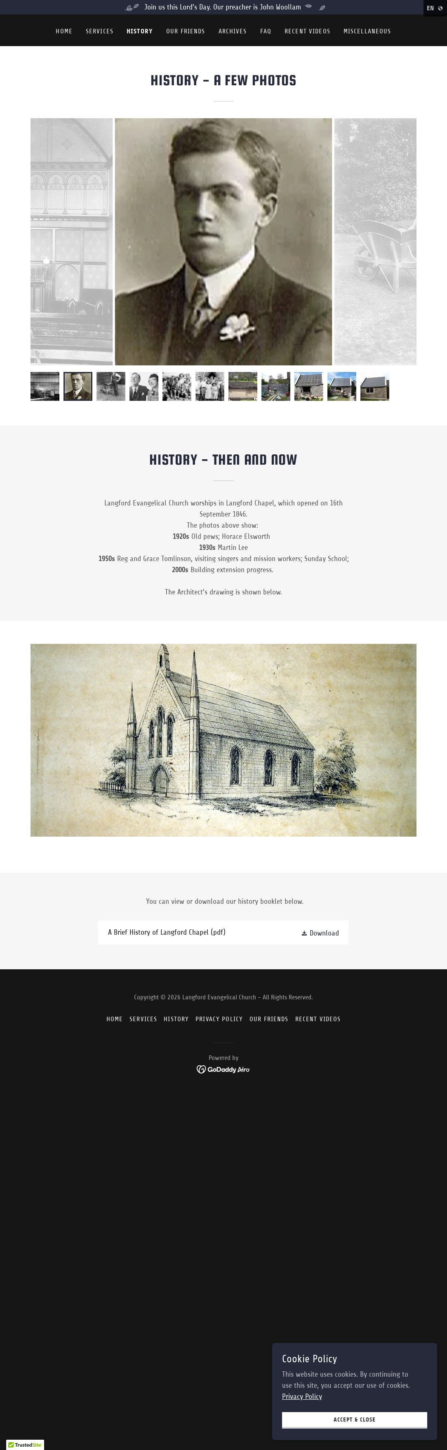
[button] (320, 932)
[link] (223, 932)
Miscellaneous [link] (367, 31)
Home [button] (114, 1019)
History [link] (140, 31)
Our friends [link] (185, 31)
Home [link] (64, 31)
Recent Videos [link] (307, 31)
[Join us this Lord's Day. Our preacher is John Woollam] (223, 7)
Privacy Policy (302, 1396)
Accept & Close (355, 1419)
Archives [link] (233, 31)
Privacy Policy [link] (219, 1019)
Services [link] (99, 31)
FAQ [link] (265, 31)
